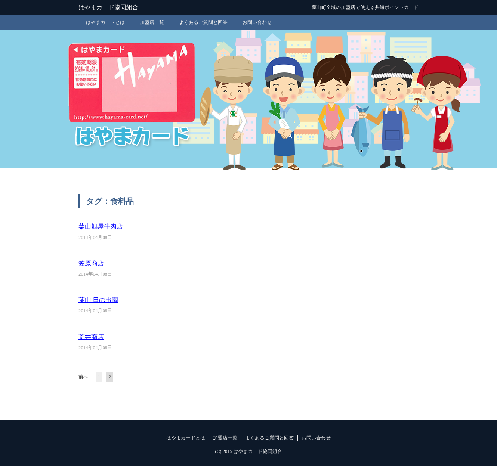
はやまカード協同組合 (108, 7)
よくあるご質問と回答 (203, 22)
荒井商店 (91, 337)
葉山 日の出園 (98, 300)
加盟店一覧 (152, 22)
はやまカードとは (105, 22)
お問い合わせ (257, 22)
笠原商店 (91, 263)
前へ (83, 376)
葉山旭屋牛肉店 (100, 226)
